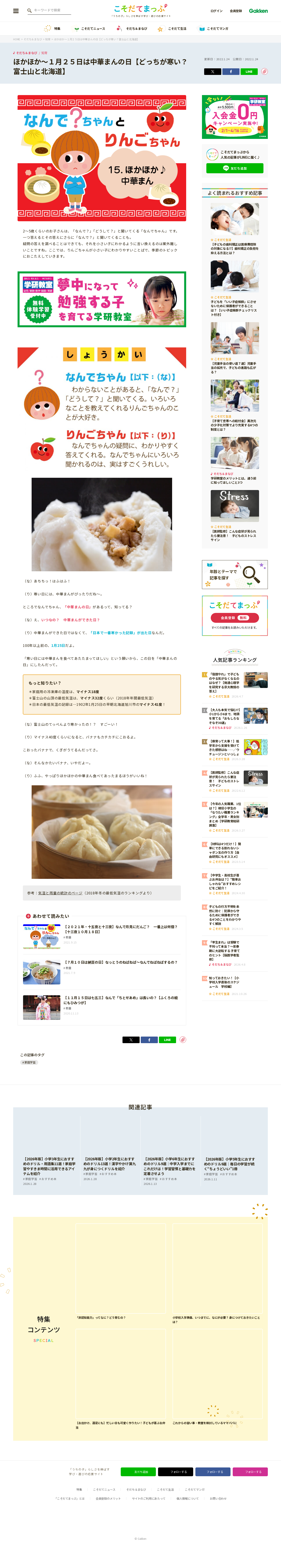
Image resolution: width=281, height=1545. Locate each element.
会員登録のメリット (108, 1498)
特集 (51, 28)
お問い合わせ (218, 1498)
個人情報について (188, 1498)
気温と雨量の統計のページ (60, 892)
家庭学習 (30, 1062)
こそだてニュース (87, 28)
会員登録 (236, 11)
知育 (44, 53)
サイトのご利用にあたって (149, 1498)
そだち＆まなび (131, 28)
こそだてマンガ (212, 28)
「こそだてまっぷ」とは (69, 1498)
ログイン (217, 11)
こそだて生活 (171, 28)
